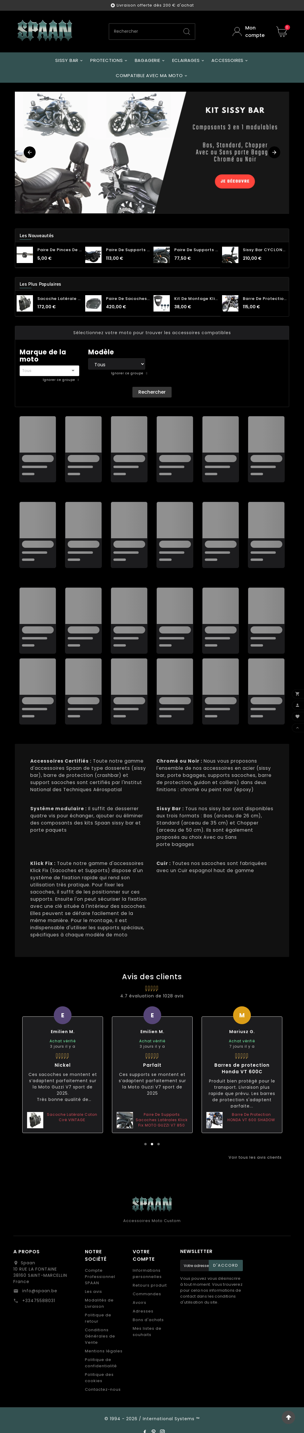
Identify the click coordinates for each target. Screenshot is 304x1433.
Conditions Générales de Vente (100, 1336)
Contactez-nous (103, 1389)
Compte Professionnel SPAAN (100, 1277)
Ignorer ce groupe (59, 380)
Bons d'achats (148, 1320)
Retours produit (150, 1285)
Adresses (143, 1311)
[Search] (186, 31)
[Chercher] (143, 31)
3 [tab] (158, 1144)
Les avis (93, 1291)
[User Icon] (249, 31)
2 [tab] (152, 1144)
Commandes (147, 1294)
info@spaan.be (39, 1291)
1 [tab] (145, 1144)
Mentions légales (104, 1351)
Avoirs (139, 1302)
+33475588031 (38, 1301)
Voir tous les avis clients (255, 1157)
